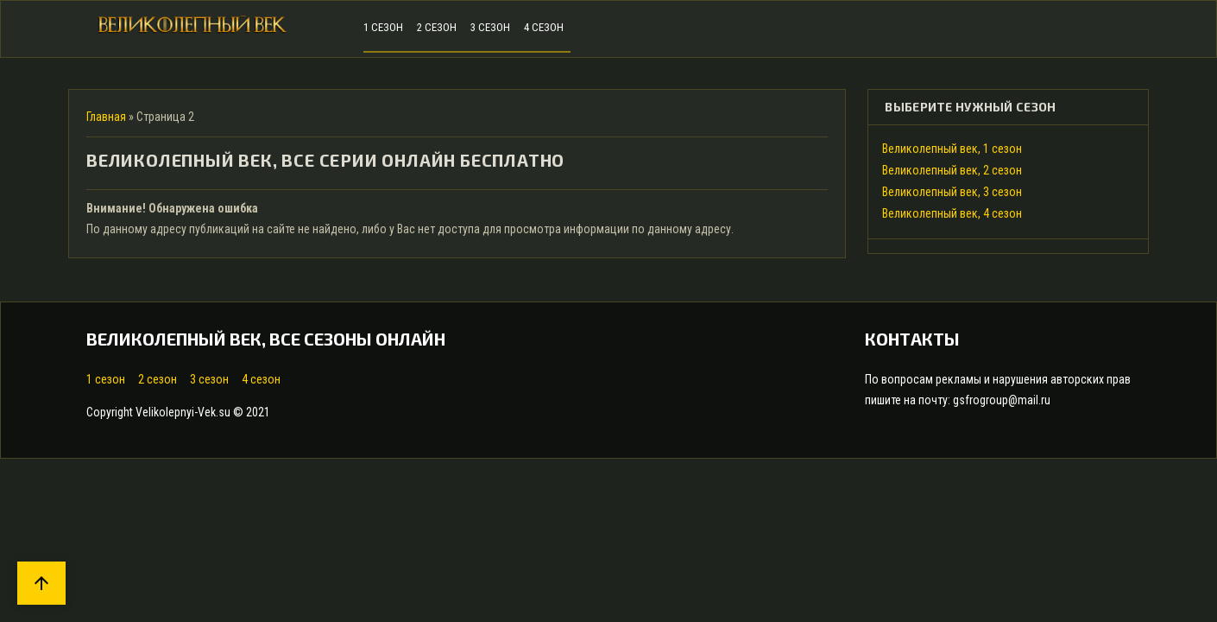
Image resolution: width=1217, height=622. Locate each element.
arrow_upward (41, 583)
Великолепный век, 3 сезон (952, 192)
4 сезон (261, 379)
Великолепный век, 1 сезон (952, 149)
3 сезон (209, 379)
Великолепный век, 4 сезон (952, 213)
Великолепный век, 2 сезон (952, 170)
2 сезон (157, 379)
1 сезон (105, 379)
